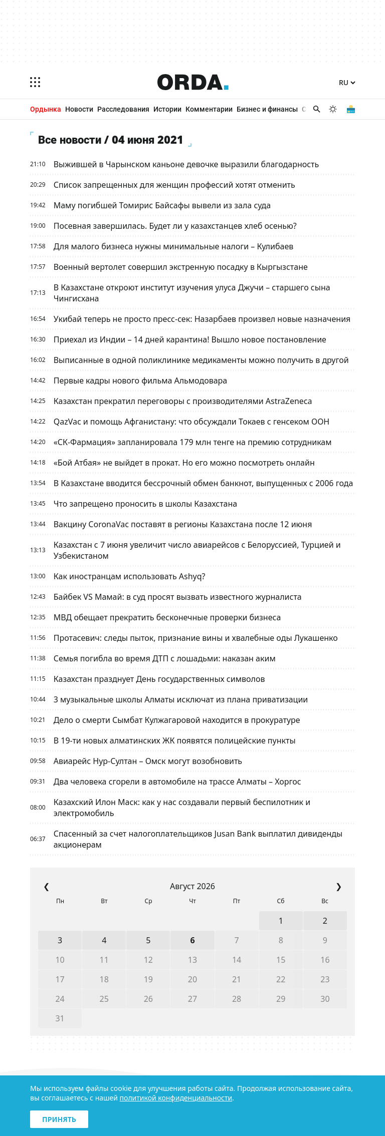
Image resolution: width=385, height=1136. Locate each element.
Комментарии (209, 109)
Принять (59, 1119)
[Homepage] (193, 82)
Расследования (123, 109)
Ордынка (45, 109)
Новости (79, 109)
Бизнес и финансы (267, 109)
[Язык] (347, 83)
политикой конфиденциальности (176, 1097)
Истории (167, 109)
